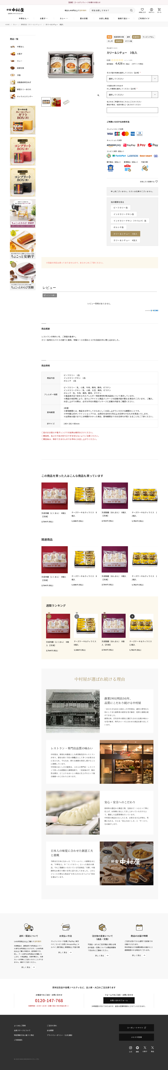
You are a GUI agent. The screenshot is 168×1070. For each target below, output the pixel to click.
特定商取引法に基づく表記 (24, 1035)
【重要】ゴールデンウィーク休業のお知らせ (83, 2)
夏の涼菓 (84, 18)
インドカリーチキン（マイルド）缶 (130, 220)
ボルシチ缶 (119, 227)
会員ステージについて (22, 1030)
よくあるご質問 (20, 1025)
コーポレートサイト (135, 1027)
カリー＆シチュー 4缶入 (125, 240)
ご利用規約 (18, 1040)
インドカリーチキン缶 (124, 214)
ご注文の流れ (52, 1025)
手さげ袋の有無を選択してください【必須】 (124, 73)
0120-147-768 (49, 1000)
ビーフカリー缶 (121, 207)
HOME (7, 24)
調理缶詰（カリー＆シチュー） (31, 24)
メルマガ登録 (136, 1037)
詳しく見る (28, 967)
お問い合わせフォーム (119, 1000)
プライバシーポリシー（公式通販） (60, 1035)
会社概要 (50, 1030)
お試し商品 (104, 18)
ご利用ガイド (144, 18)
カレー (15, 24)
